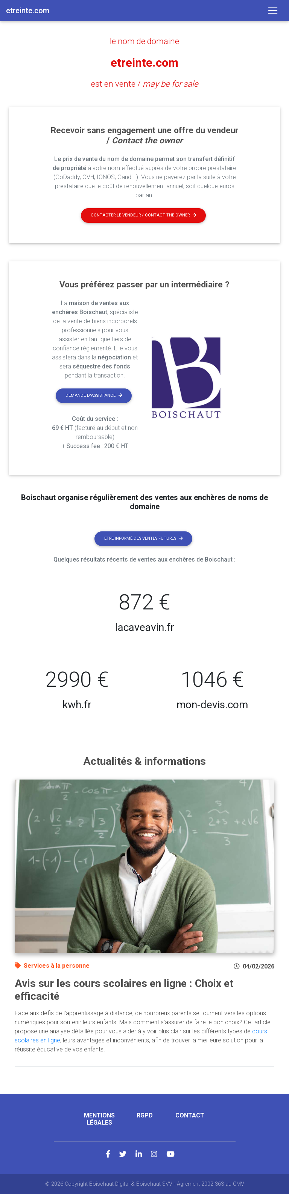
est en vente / (145, 84)
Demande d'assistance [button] (93, 395)
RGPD (145, 1115)
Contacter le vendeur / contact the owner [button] (143, 215)
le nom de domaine (144, 41)
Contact (189, 1115)
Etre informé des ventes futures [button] (143, 538)
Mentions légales (99, 1119)
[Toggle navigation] (273, 10)
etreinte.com (144, 62)
